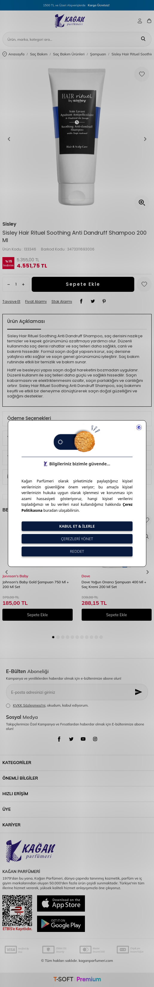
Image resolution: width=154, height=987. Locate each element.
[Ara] (143, 39)
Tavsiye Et (11, 301)
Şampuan (98, 54)
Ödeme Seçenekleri (29, 418)
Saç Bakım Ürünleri (68, 54)
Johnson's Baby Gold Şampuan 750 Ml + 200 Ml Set (35, 584)
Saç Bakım (39, 54)
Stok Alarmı (61, 301)
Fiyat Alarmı (36, 301)
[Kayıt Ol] (139, 692)
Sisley (9, 224)
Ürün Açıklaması (26, 321)
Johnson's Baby (15, 576)
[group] (77, 139)
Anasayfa (13, 54)
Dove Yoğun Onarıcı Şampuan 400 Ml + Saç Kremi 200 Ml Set (114, 584)
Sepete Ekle (83, 284)
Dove (86, 576)
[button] (9, 139)
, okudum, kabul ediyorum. (47, 705)
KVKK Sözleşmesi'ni (29, 705)
